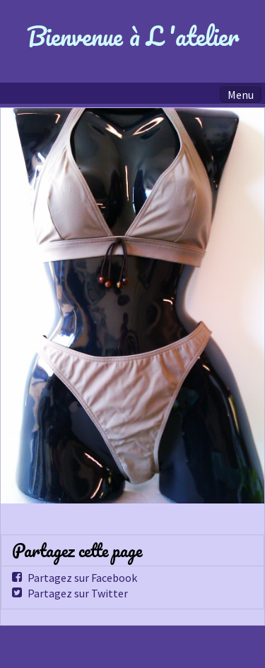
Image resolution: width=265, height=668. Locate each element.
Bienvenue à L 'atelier (133, 36)
